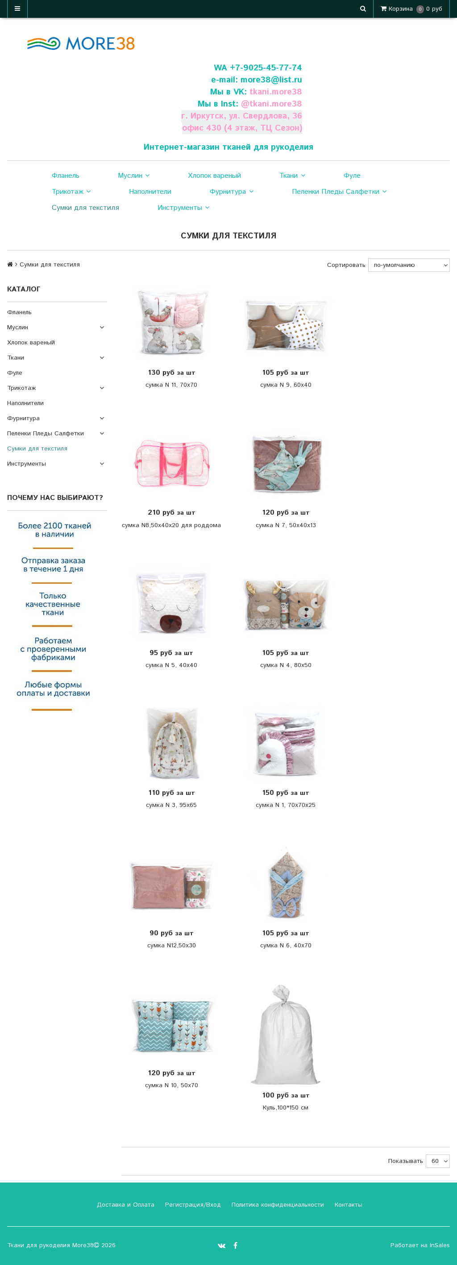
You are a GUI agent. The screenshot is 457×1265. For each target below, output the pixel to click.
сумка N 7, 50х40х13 (286, 525)
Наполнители (150, 192)
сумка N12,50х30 (171, 945)
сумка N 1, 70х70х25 (286, 805)
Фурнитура (231, 192)
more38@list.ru (271, 80)
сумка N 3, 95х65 (171, 805)
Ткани (292, 176)
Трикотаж (71, 192)
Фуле (352, 176)
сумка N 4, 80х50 (286, 665)
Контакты (347, 1204)
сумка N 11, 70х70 (171, 385)
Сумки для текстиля (85, 208)
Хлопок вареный (214, 176)
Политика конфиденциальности (276, 1204)
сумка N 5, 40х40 (171, 665)
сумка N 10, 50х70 (171, 1085)
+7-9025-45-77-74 (266, 68)
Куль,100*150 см (285, 1107)
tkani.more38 (275, 92)
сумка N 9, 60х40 (286, 385)
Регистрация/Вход (192, 1204)
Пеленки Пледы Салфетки (339, 192)
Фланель (65, 176)
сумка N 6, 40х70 (286, 945)
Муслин (134, 176)
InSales (440, 1245)
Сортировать (346, 265)
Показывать (405, 1161)
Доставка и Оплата (124, 1204)
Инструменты (183, 208)
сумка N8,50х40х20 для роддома (171, 525)
